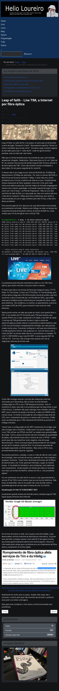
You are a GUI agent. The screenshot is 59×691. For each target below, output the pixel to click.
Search (28, 54)
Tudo (3, 42)
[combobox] (11, 53)
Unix (3, 24)
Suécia (3, 45)
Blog (3, 31)
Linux (3, 28)
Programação (6, 38)
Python (4, 35)
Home (3, 21)
